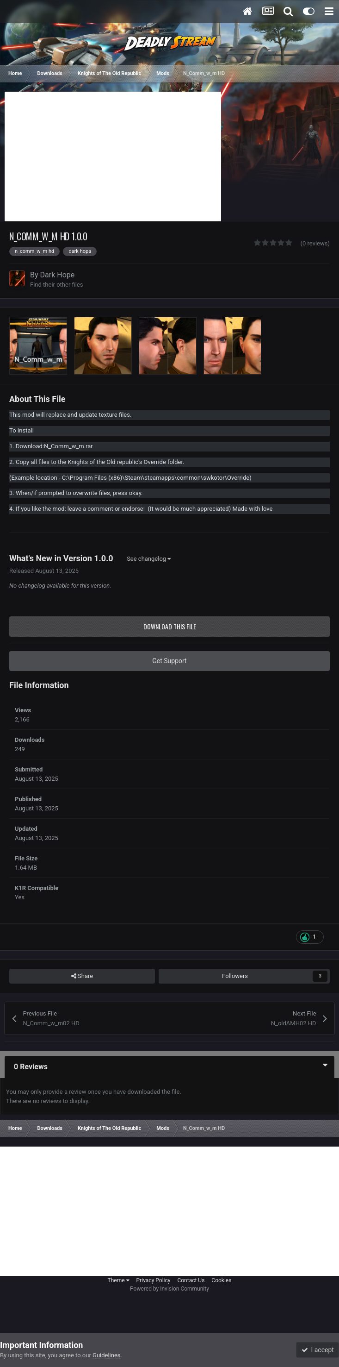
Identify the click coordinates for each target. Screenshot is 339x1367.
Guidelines (106, 1355)
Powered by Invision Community (169, 1288)
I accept (318, 1350)
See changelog (149, 558)
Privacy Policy (153, 1280)
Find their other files (56, 284)
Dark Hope (57, 274)
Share (82, 976)
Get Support (169, 661)
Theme (118, 1280)
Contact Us (190, 1280)
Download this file (169, 626)
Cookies (221, 1280)
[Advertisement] (113, 156)
